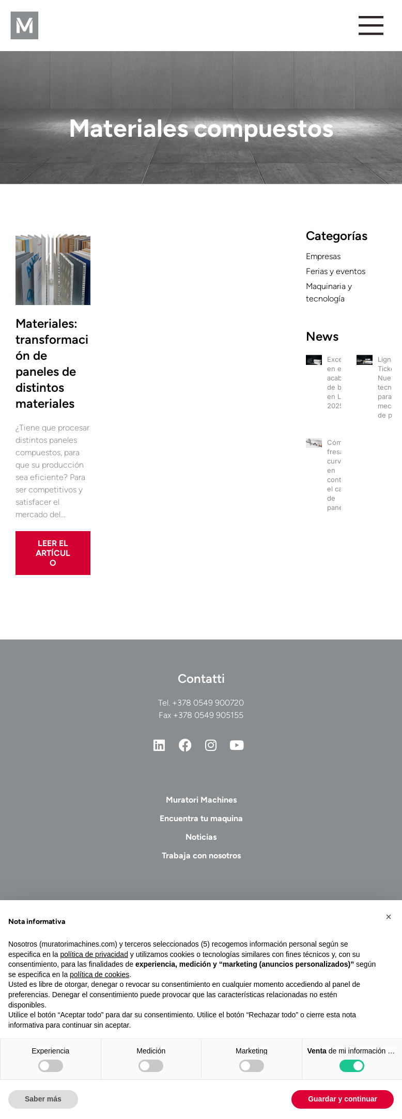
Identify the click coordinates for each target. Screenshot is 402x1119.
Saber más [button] (43, 1099)
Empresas (323, 256)
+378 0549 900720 (208, 703)
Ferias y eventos (335, 271)
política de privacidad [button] (94, 954)
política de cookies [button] (99, 974)
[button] (388, 916)
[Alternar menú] (370, 25)
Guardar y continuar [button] (342, 1099)
